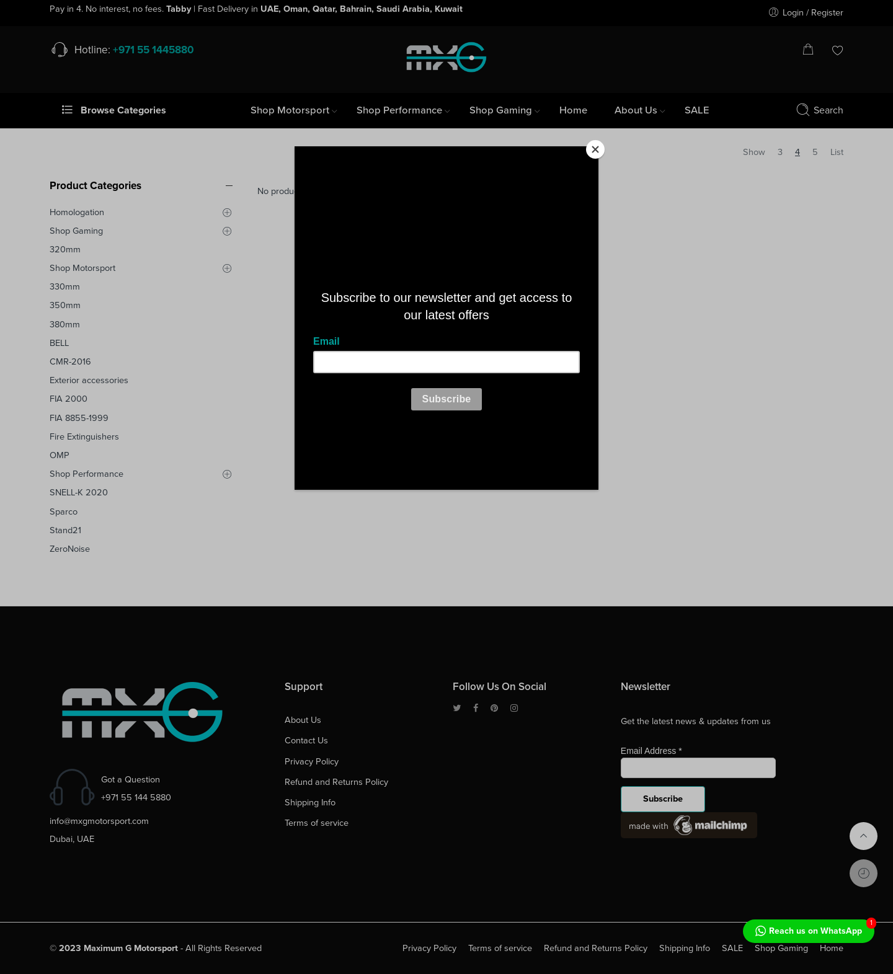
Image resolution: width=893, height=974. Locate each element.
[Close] (595, 149)
